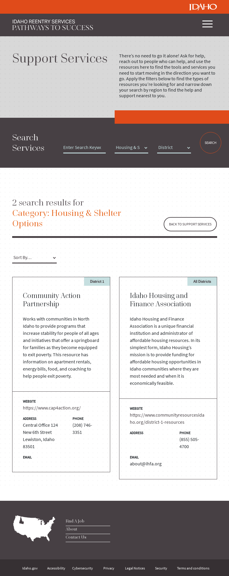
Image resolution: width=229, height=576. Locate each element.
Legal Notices (135, 568)
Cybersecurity (82, 568)
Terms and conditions (193, 568)
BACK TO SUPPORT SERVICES (190, 224)
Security (161, 568)
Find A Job (75, 521)
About (71, 529)
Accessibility (56, 568)
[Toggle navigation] (206, 25)
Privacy (108, 568)
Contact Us (76, 537)
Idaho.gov (30, 568)
